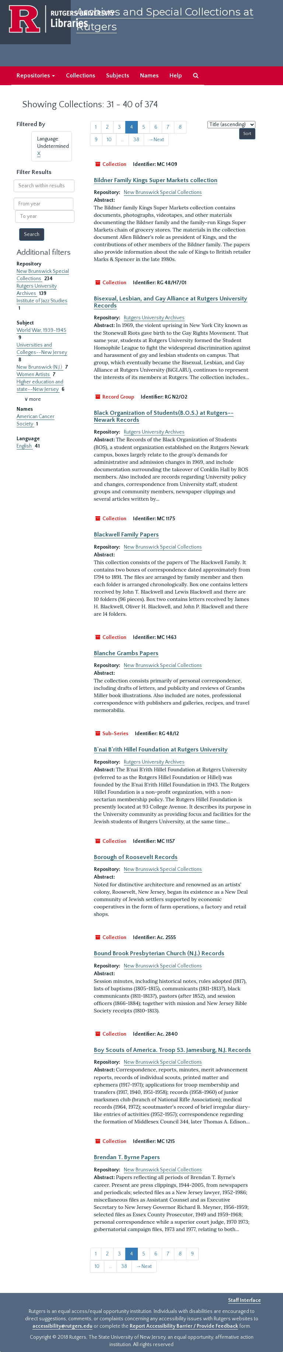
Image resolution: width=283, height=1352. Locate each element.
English (25, 446)
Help (176, 75)
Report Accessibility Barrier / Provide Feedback (184, 1326)
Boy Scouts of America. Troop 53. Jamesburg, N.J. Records (172, 1050)
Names (149, 75)
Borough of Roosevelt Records (136, 857)
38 (136, 140)
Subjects (117, 75)
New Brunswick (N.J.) (40, 367)
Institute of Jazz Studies (42, 301)
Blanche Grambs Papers (126, 653)
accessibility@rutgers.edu (62, 1326)
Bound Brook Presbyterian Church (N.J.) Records (159, 953)
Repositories (36, 75)
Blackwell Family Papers (126, 534)
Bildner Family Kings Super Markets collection (155, 180)
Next (156, 140)
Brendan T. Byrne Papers (127, 1157)
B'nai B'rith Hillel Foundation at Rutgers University (161, 749)
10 (109, 140)
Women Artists (34, 375)
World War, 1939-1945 (41, 330)
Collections (80, 75)
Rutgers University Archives (154, 318)
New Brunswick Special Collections (163, 192)
